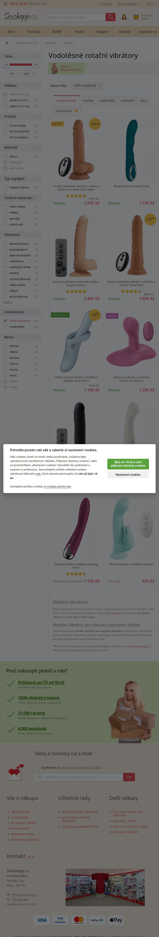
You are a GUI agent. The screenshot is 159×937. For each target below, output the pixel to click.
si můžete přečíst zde (57, 486)
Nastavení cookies (128, 475)
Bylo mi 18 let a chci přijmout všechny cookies (128, 464)
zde (38, 473)
